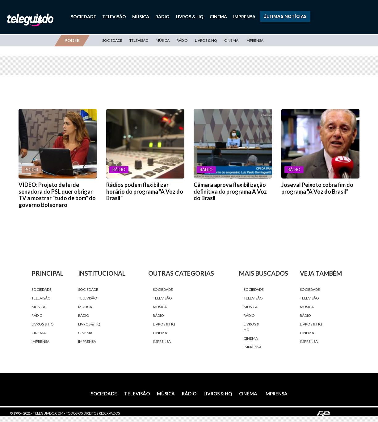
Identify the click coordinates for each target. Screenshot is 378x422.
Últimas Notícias (285, 16)
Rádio (162, 16)
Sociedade (83, 16)
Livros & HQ (190, 16)
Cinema (218, 16)
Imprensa (244, 16)
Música (140, 16)
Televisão (114, 16)
